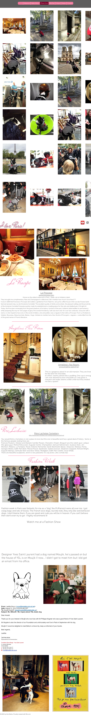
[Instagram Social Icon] (87, 222)
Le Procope (20, 282)
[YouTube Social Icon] (82, 222)
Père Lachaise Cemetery (46, 433)
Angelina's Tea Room (26, 328)
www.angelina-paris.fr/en (69, 367)
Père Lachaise (14, 430)
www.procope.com (46, 295)
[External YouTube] (44, 539)
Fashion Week (42, 461)
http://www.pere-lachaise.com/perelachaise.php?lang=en (46, 435)
